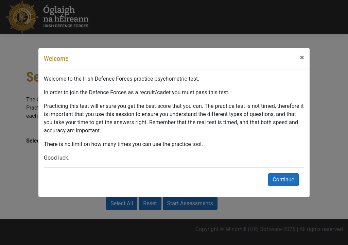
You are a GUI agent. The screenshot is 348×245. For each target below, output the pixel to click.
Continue (283, 179)
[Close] (302, 57)
